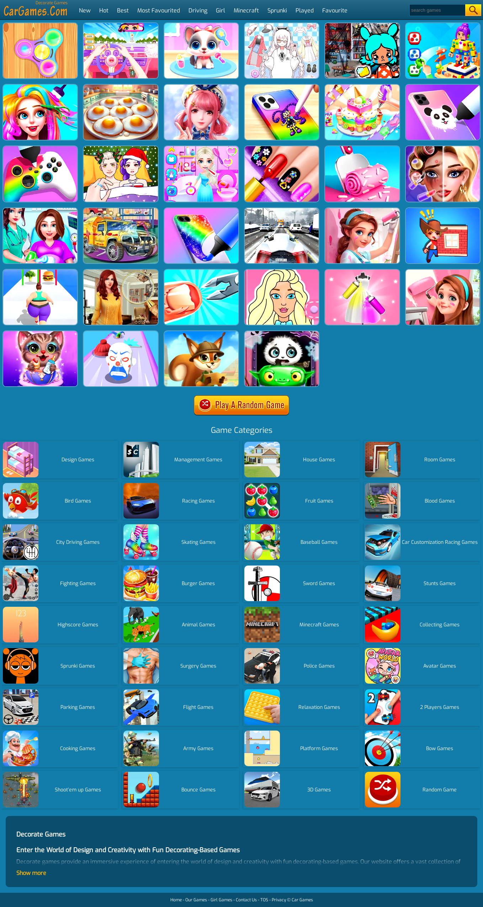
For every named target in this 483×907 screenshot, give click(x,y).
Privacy (279, 900)
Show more (31, 873)
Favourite (334, 10)
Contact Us (246, 900)
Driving (198, 10)
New (85, 10)
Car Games (302, 900)
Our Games (196, 900)
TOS (264, 900)
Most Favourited (158, 10)
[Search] (437, 10)
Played (305, 10)
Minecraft (246, 10)
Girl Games (221, 900)
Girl (220, 10)
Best (123, 10)
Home (176, 900)
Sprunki (277, 10)
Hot (103, 10)
